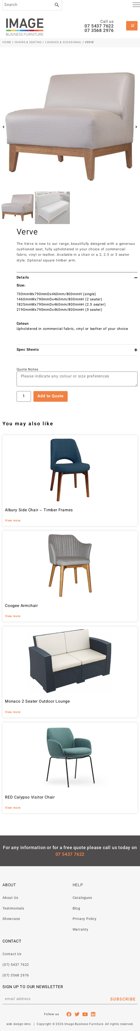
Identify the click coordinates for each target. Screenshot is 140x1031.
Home (6, 42)
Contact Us (12, 954)
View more (13, 520)
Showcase (11, 919)
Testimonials (13, 908)
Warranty (80, 929)
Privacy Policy (85, 919)
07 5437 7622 (99, 26)
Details (23, 278)
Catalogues (82, 898)
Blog (76, 908)
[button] (3, 127)
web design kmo (18, 1024)
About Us (10, 898)
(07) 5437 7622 (15, 965)
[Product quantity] (24, 396)
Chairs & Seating (28, 42)
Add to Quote (50, 396)
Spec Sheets (28, 350)
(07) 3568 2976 (15, 975)
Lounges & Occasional (63, 42)
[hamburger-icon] (136, 5)
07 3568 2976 (99, 30)
